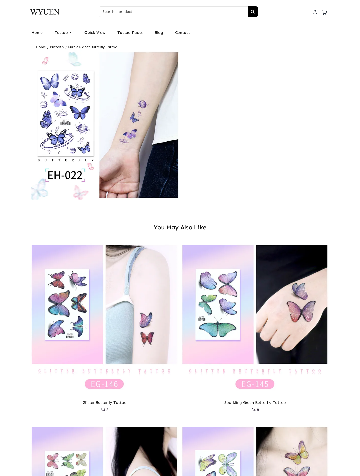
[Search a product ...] (173, 11)
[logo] (45, 8)
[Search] (253, 11)
